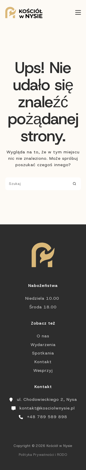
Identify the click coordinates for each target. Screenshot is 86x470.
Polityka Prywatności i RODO (43, 454)
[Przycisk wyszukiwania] (74, 183)
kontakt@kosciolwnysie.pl (47, 408)
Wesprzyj (43, 370)
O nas (43, 336)
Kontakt (43, 362)
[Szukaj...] (36, 183)
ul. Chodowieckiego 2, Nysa (47, 399)
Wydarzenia (43, 344)
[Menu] (78, 12)
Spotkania (43, 353)
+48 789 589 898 (47, 417)
